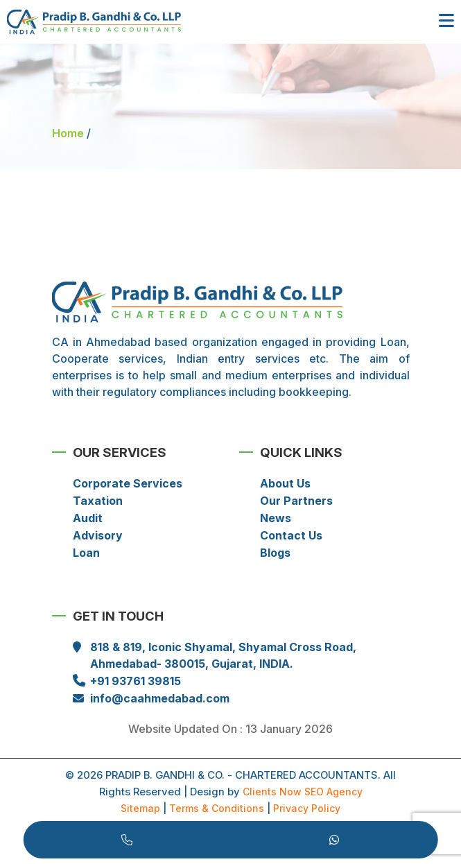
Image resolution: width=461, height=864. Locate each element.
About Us (285, 483)
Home (68, 133)
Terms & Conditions (216, 808)
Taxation (98, 501)
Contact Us (291, 535)
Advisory (98, 535)
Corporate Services (127, 483)
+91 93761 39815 (135, 681)
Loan (86, 553)
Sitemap (140, 808)
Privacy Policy (306, 808)
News (275, 518)
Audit (88, 518)
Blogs (275, 553)
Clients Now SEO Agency (303, 791)
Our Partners (296, 501)
